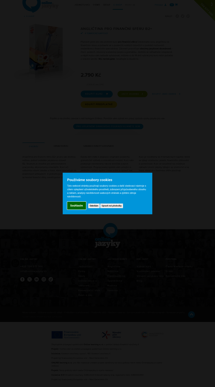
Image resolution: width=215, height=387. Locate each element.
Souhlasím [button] (76, 205)
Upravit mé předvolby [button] (112, 206)
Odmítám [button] (94, 206)
